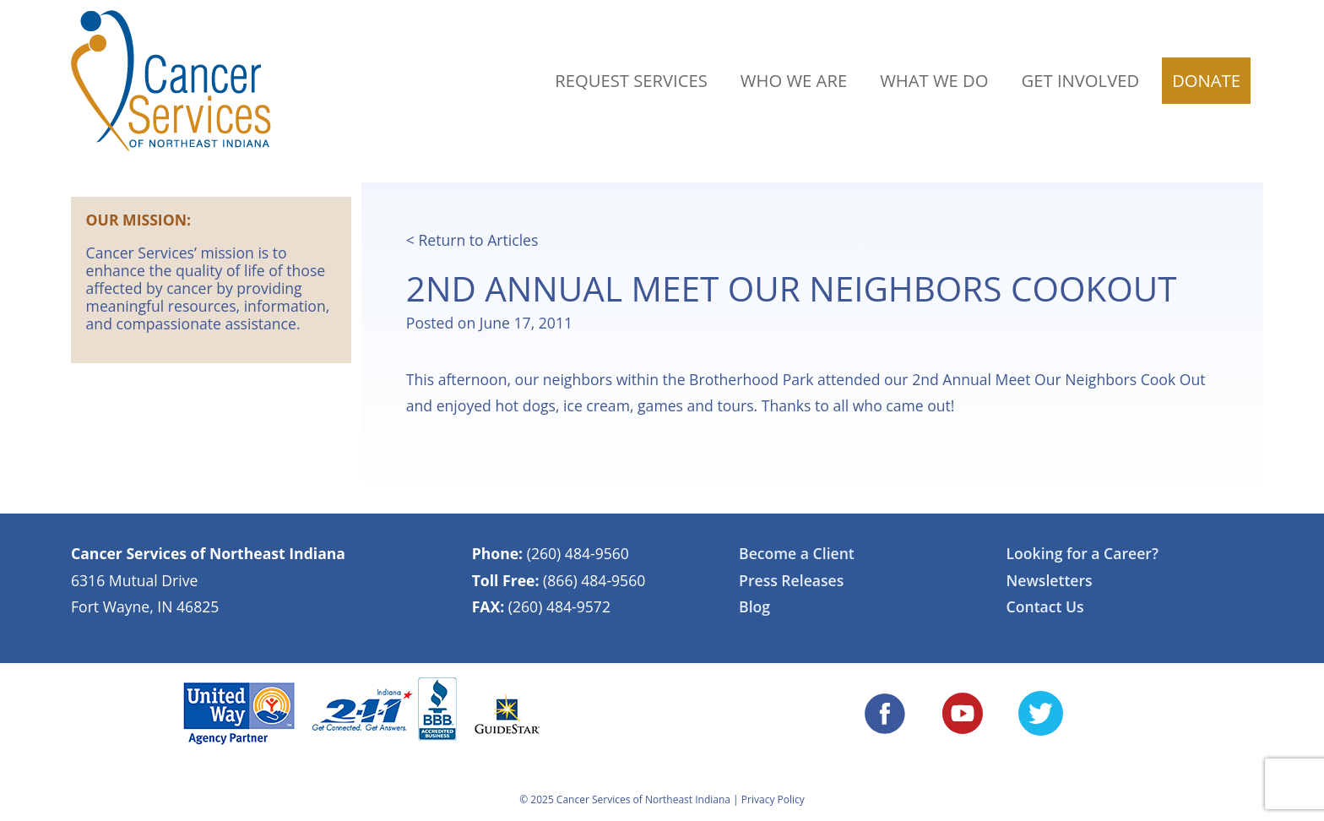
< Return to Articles (472, 240)
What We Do (934, 80)
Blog (754, 606)
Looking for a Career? (1082, 553)
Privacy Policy (773, 799)
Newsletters (1050, 580)
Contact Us (1045, 606)
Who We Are (794, 80)
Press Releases (791, 580)
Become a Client (797, 553)
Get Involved (1081, 80)
